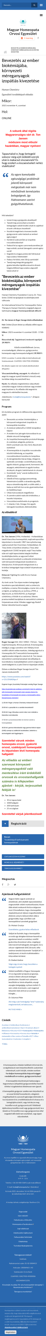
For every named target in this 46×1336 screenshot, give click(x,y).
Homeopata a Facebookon (23, 1224)
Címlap (5, 52)
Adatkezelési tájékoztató (23, 1233)
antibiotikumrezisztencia (10, 1028)
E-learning (28, 38)
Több (4, 1044)
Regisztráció (18, 823)
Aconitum (5, 1025)
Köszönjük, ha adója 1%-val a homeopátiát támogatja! (22, 1285)
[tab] (23, 823)
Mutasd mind (15, 1009)
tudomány (17, 1039)
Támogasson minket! (13, 868)
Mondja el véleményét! (14, 862)
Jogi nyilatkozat (23, 1229)
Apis (22, 1028)
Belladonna (6, 1031)
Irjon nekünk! (23, 1216)
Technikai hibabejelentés (23, 1246)
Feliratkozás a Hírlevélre (23, 1220)
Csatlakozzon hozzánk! (15, 857)
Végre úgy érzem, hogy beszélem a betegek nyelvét (23, 965)
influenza (6, 1033)
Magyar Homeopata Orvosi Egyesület (23, 31)
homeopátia (27, 1031)
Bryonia (14, 1031)
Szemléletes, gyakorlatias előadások (24, 929)
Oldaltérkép (23, 1241)
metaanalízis (6, 1036)
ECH (20, 1031)
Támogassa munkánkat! (23, 1292)
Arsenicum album (32, 1028)
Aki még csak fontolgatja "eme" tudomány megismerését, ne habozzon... (26, 1003)
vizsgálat (26, 1039)
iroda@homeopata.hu (22, 397)
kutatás (35, 1033)
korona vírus (25, 1033)
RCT (31, 1036)
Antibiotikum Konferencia (19, 1025)
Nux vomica (16, 1036)
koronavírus (15, 1033)
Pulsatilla (25, 1036)
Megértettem (10, 1332)
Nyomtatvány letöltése (23, 1287)
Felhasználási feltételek (23, 1237)
